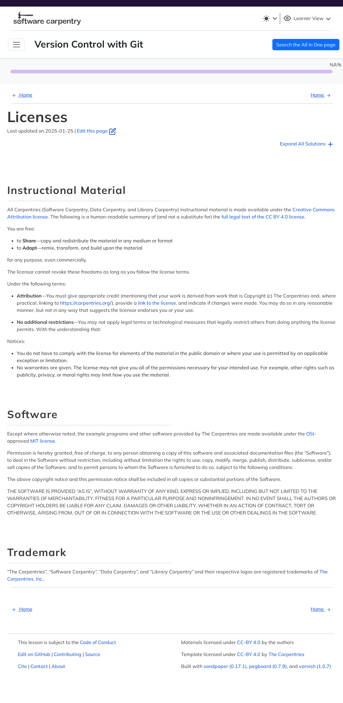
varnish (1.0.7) (315, 666)
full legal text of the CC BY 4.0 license (262, 217)
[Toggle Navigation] (16, 45)
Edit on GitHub (34, 654)
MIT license (42, 441)
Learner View (308, 18)
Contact (39, 666)
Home (21, 95)
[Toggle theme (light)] (269, 18)
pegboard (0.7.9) (268, 666)
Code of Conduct (98, 642)
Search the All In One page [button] (306, 45)
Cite (22, 666)
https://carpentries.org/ (86, 303)
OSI (310, 434)
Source (92, 654)
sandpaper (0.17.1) (225, 666)
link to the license (157, 303)
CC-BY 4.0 (248, 642)
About (58, 666)
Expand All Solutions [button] (307, 144)
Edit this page (96, 131)
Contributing (67, 654)
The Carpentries (286, 654)
